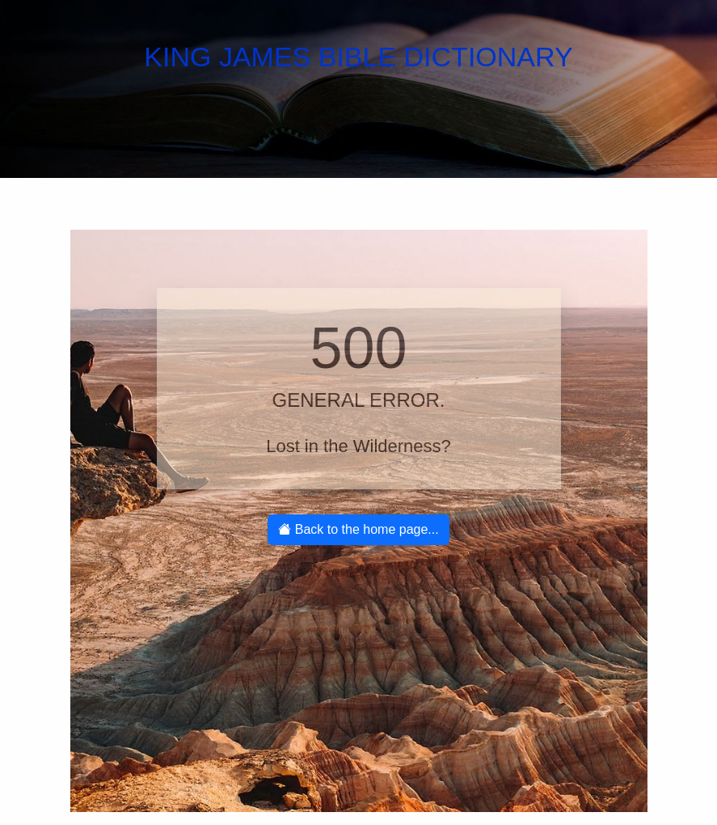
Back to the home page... (358, 529)
